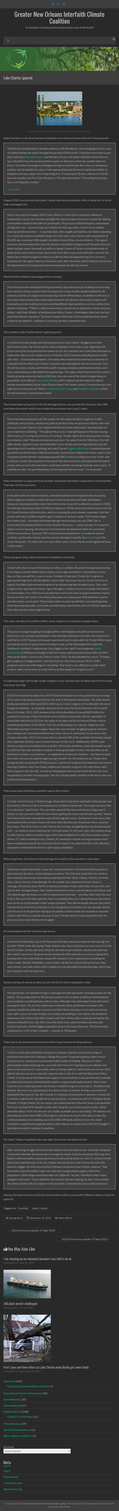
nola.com (13, 189)
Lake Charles (39, 1208)
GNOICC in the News (20, 1416)
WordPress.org (13, 1489)
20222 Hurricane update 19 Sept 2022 (86, 1239)
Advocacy (9, 1381)
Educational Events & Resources (23, 1393)
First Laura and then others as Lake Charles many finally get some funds (46, 1367)
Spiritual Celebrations (17, 1429)
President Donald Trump (58, 388)
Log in (7, 1470)
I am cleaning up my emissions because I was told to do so (37, 1258)
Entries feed (11, 1476)
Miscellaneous (12, 1423)
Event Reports (12, 1399)
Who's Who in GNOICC (18, 1436)
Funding (23, 1208)
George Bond (16, 1217)
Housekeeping (12, 1405)
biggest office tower (78, 448)
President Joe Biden (88, 388)
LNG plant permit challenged (20, 1303)
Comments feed (13, 1483)
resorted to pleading (47, 380)
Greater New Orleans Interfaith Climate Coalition (59, 17)
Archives (9, 1447)
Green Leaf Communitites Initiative (28, 1386)
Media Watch (65, 1217)
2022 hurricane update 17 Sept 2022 (31, 1230)
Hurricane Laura (34, 157)
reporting (92, 537)
